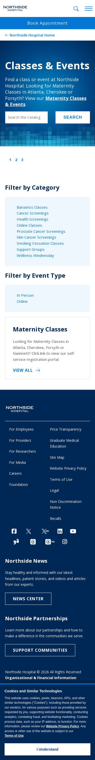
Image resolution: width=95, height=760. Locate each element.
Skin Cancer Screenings (36, 237)
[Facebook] (14, 531)
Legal (54, 490)
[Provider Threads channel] (50, 542)
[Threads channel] (32, 542)
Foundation (18, 484)
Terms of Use (61, 479)
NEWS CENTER (28, 599)
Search (72, 117)
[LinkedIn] (60, 531)
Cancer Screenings (33, 213)
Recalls (55, 518)
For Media (17, 462)
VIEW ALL (23, 370)
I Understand (48, 749)
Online (22, 301)
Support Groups (31, 249)
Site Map (57, 457)
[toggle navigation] (88, 8)
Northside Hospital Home (32, 35)
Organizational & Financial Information (40, 677)
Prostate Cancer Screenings (41, 231)
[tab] (76, 8)
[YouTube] (73, 531)
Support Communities (40, 650)
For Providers (20, 440)
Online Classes (29, 225)
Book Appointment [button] (47, 23)
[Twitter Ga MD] (45, 531)
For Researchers (22, 451)
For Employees (21, 429)
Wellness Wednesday (35, 255)
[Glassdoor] (16, 542)
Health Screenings (32, 219)
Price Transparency (65, 429)
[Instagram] (64, 541)
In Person (25, 295)
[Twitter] (28, 531)
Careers (15, 473)
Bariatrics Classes (32, 207)
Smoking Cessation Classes (40, 243)
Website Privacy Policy (68, 468)
